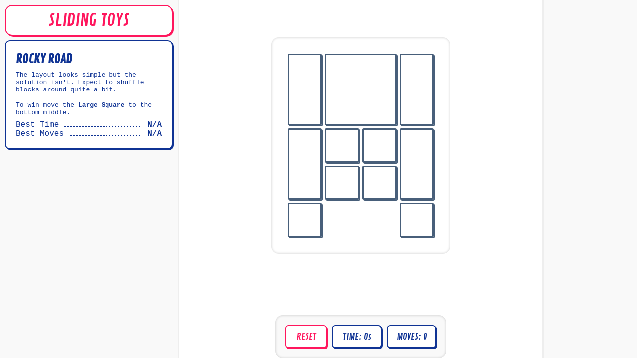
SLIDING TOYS (88, 20)
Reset (306, 336)
